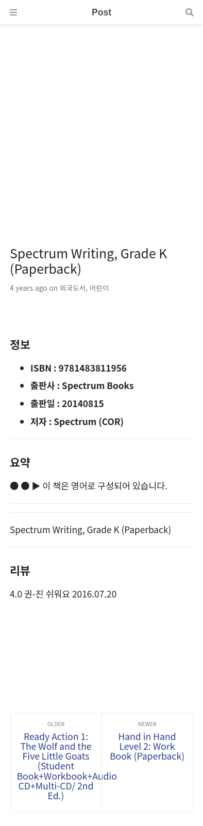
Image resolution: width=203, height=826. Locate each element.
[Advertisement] (101, 126)
